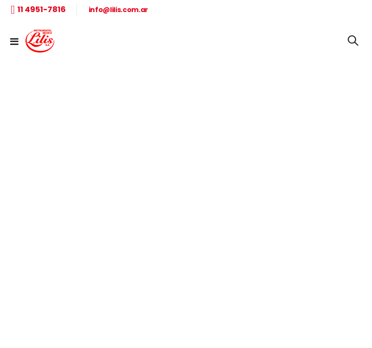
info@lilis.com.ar (118, 9)
